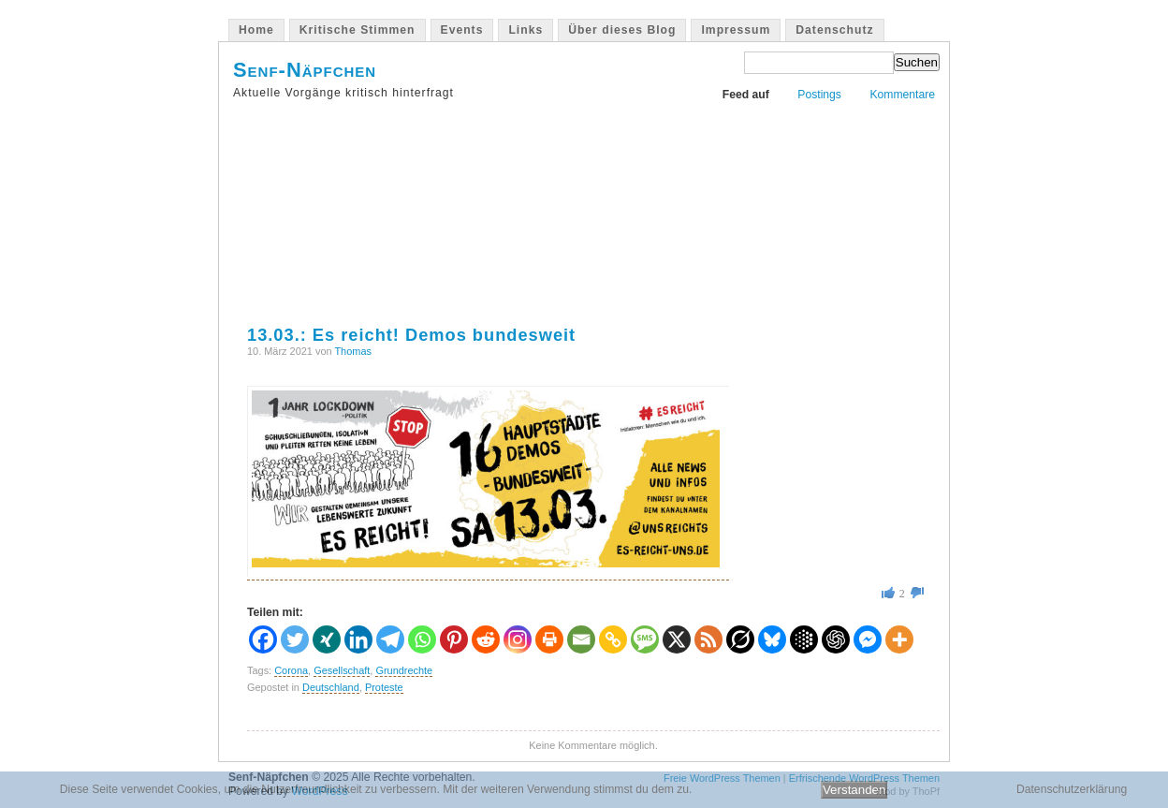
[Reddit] (486, 639)
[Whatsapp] (422, 639)
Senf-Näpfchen (304, 69)
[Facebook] (263, 639)
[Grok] (740, 639)
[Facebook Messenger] (868, 639)
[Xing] (327, 639)
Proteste (384, 687)
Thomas (353, 351)
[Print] (549, 639)
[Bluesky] (772, 639)
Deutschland (330, 687)
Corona (291, 670)
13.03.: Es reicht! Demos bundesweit (411, 335)
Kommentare (902, 94)
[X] (677, 639)
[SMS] (645, 639)
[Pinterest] (454, 639)
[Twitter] (295, 639)
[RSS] (708, 639)
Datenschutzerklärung (1071, 789)
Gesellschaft (342, 670)
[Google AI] (804, 639)
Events (462, 30)
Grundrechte (403, 670)
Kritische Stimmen (357, 30)
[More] (899, 639)
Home (256, 30)
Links (525, 30)
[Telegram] (390, 639)
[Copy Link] (613, 639)
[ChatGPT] (836, 639)
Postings (819, 94)
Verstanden (854, 790)
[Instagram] (518, 639)
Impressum (735, 30)
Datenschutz (834, 30)
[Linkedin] (358, 639)
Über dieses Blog (622, 30)
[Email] (581, 639)
